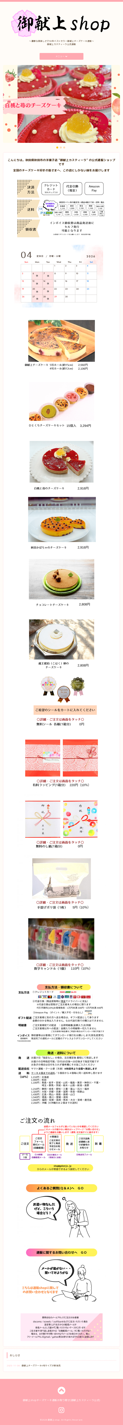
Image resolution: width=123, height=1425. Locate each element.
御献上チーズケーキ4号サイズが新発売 (41, 1365)
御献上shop (54, 1419)
